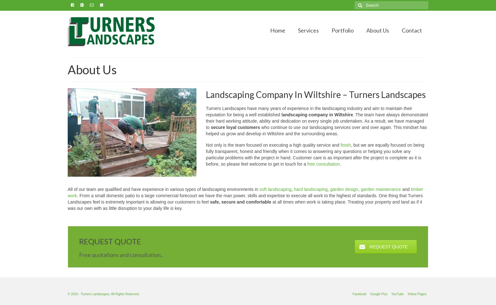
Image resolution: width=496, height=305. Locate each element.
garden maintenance (381, 189)
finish (346, 145)
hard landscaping (311, 189)
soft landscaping (275, 189)
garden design (344, 189)
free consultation (323, 164)
